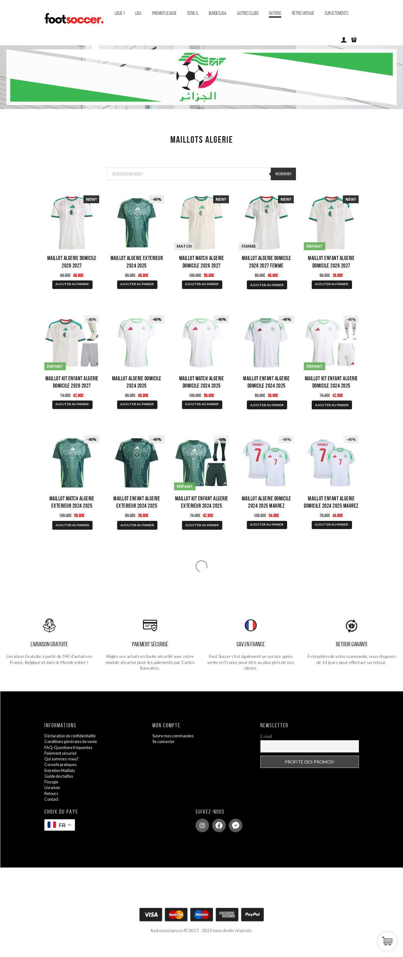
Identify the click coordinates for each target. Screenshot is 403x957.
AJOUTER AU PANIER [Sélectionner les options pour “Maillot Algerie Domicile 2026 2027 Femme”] (267, 288)
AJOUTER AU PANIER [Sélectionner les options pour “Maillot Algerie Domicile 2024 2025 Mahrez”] (266, 535)
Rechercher (282, 173)
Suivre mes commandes (175, 747)
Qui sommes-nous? (63, 770)
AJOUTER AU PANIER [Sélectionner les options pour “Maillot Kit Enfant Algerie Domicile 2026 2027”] (72, 411)
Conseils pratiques (62, 776)
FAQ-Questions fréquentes (71, 759)
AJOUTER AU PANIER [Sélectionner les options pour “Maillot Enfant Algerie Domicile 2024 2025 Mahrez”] (331, 535)
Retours (52, 805)
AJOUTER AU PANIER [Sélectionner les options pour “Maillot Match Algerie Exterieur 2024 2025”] (72, 536)
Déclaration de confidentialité (73, 747)
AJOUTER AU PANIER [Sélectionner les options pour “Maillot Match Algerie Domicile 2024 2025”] (202, 411)
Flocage (52, 793)
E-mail (266, 748)
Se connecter (165, 753)
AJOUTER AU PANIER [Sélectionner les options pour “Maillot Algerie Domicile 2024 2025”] (137, 411)
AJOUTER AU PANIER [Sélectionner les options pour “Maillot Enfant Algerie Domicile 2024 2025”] (267, 412)
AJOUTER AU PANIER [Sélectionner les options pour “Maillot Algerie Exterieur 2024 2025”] (137, 288)
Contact (52, 810)
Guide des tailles (60, 787)
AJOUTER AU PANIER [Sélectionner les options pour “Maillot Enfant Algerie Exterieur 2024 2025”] (137, 536)
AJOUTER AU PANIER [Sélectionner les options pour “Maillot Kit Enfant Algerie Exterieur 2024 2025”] (202, 536)
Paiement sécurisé (62, 765)
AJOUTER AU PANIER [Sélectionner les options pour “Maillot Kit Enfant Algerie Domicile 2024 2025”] (332, 412)
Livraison (53, 799)
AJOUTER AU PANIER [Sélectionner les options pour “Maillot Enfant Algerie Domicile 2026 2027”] (331, 288)
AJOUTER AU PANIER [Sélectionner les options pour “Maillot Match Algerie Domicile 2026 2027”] (202, 288)
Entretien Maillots (62, 782)
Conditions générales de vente (74, 753)
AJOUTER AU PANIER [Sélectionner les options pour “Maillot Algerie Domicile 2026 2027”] (72, 288)
